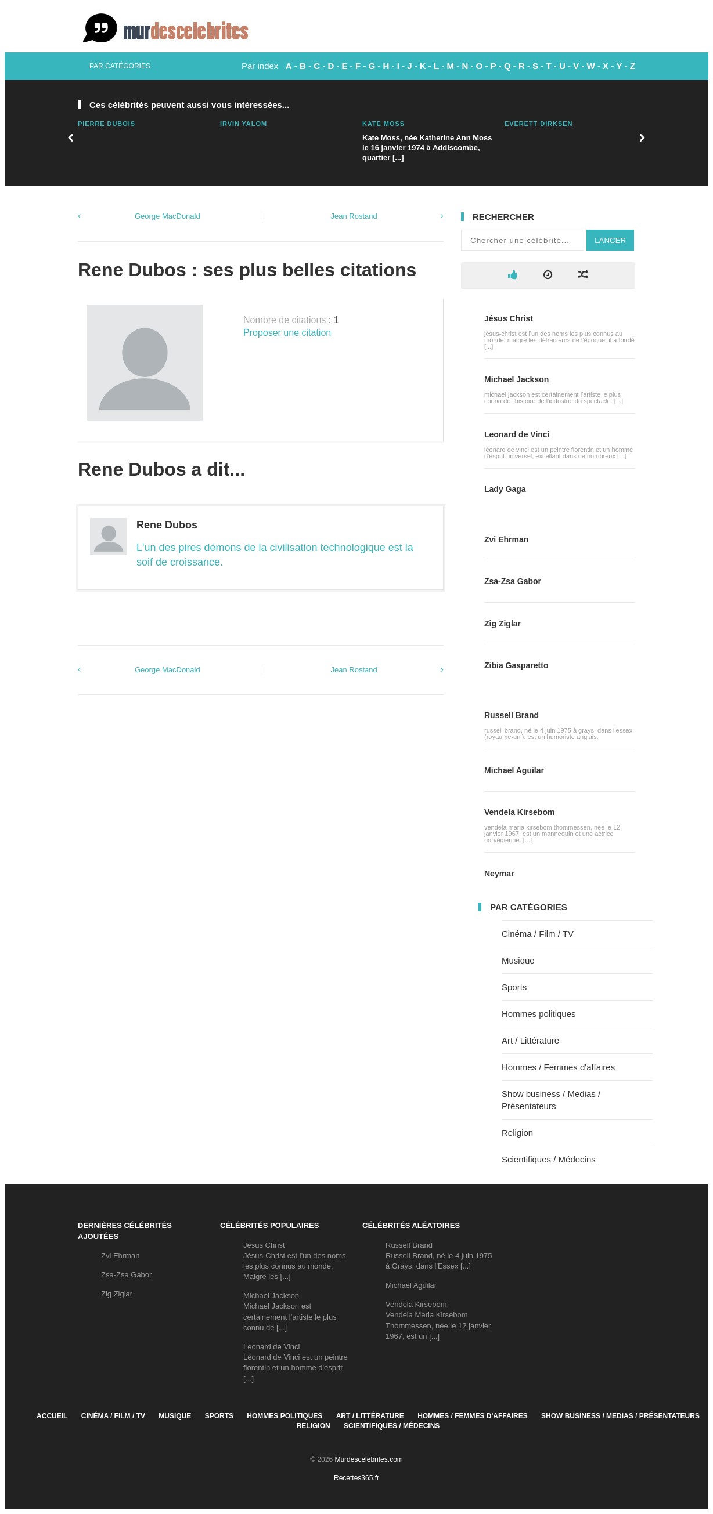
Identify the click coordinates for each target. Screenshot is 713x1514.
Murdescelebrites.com (368, 1459)
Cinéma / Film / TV (538, 934)
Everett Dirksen (538, 123)
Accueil (52, 1416)
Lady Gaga (505, 489)
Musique (518, 960)
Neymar (499, 873)
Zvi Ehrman (506, 539)
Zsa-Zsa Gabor (512, 581)
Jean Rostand (354, 216)
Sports (514, 987)
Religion (517, 1133)
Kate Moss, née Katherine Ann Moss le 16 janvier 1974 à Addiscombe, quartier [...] (427, 147)
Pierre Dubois (106, 123)
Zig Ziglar (502, 623)
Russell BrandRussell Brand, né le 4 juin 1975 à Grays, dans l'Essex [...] (439, 1255)
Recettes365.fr (356, 1478)
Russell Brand (511, 715)
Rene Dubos (166, 525)
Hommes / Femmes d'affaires (558, 1067)
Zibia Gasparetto (516, 665)
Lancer (610, 240)
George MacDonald (167, 216)
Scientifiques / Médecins (549, 1159)
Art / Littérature (530, 1040)
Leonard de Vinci (517, 434)
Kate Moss (383, 123)
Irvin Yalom (243, 123)
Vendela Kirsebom (519, 812)
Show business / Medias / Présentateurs (620, 1416)
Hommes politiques (539, 1014)
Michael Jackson (516, 379)
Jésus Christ (508, 318)
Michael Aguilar (514, 770)
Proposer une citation (287, 333)
